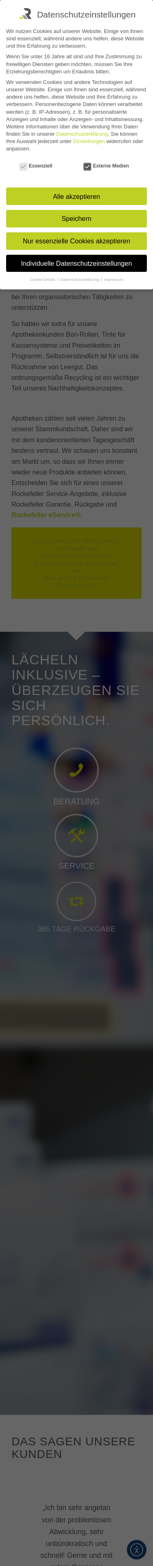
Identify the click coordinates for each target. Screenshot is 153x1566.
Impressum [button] (113, 279)
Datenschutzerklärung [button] (80, 279)
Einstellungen (89, 141)
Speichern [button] (76, 218)
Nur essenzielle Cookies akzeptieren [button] (76, 241)
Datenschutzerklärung (82, 134)
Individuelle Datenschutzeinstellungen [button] (76, 263)
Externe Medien (106, 166)
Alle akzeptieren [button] (76, 196)
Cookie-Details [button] (42, 279)
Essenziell (36, 166)
